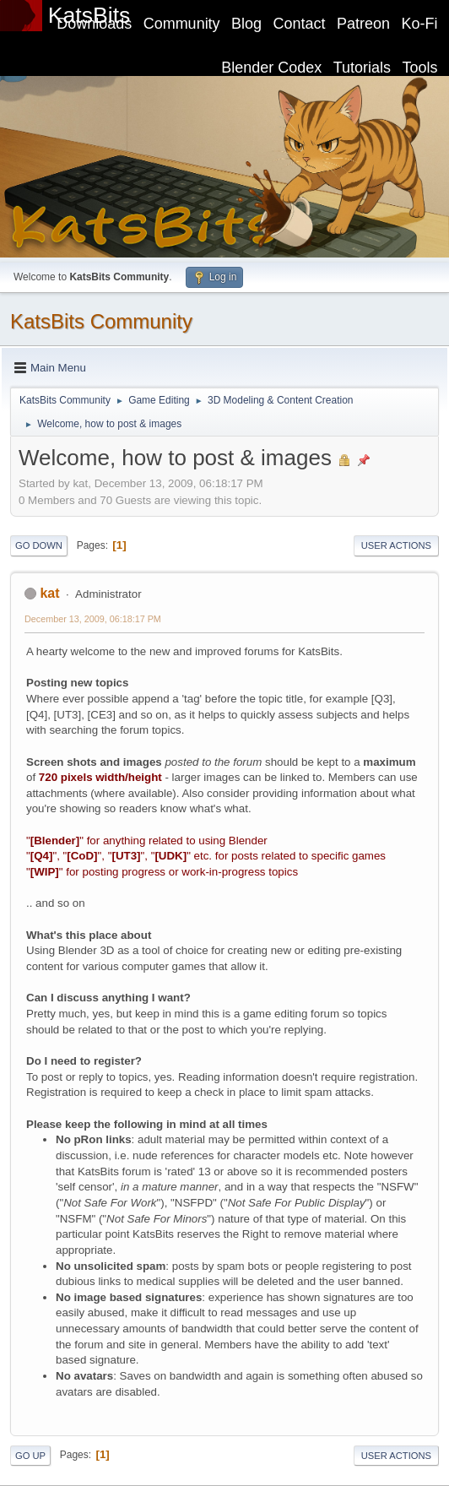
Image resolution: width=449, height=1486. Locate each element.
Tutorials (362, 67)
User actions (396, 545)
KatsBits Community (101, 321)
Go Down (38, 545)
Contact (299, 23)
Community (181, 23)
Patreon (363, 23)
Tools (420, 67)
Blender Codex (271, 67)
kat (49, 593)
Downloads (94, 23)
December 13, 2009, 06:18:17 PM (92, 619)
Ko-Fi (420, 23)
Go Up (30, 1456)
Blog (246, 23)
